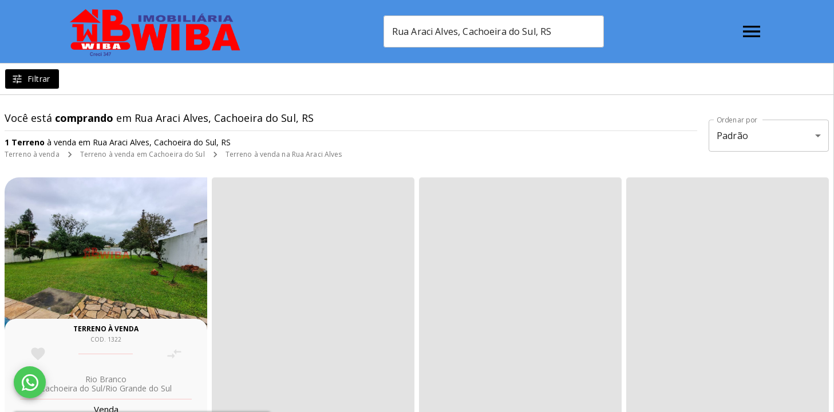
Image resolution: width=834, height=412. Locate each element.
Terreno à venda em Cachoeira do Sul (142, 154)
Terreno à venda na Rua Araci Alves (284, 154)
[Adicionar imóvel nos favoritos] (38, 354)
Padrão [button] (732, 135)
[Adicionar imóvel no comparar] (174, 354)
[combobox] (494, 31)
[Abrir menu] (751, 31)
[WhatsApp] (30, 382)
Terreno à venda (32, 154)
